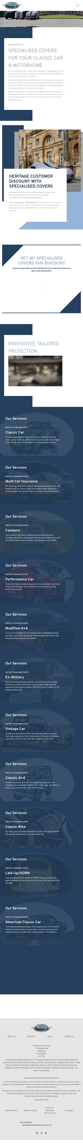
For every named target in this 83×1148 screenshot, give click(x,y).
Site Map (69, 1111)
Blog (50, 1037)
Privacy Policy (31, 1111)
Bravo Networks (52, 1078)
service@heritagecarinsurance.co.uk (36, 1125)
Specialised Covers (50, 97)
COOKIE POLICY (11, 1111)
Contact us (69, 1037)
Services (31, 1037)
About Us (11, 1037)
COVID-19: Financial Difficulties (50, 1111)
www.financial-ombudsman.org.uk (45, 1096)
